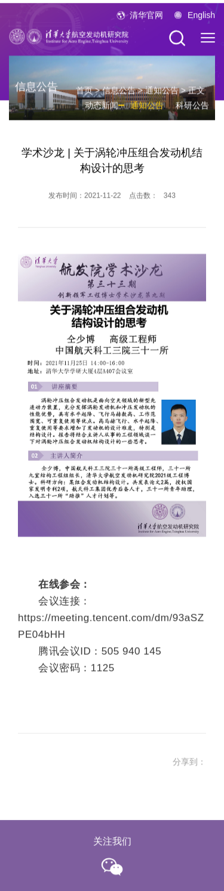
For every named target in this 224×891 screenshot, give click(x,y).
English (201, 18)
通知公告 (162, 95)
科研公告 (192, 110)
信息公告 (119, 95)
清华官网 (146, 18)
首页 (84, 95)
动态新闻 (101, 110)
